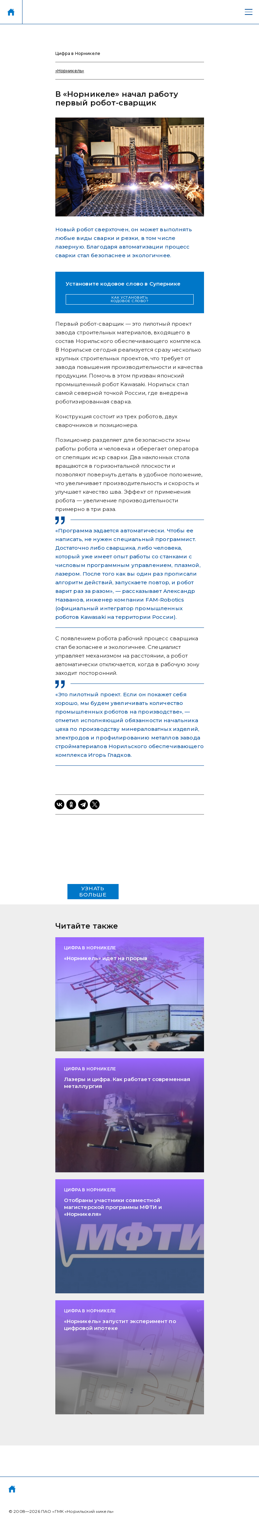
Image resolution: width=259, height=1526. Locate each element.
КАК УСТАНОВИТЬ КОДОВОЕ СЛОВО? (129, 299)
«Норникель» (69, 70)
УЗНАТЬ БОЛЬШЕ (93, 891)
